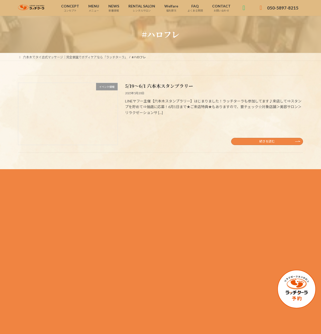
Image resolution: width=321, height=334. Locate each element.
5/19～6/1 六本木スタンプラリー (159, 85)
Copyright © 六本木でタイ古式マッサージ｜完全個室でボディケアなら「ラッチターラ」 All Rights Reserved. (160, 325)
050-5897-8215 (53, 237)
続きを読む (267, 141)
